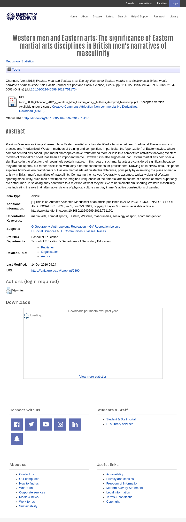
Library (174, 16)
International (145, 3)
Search (130, 3)
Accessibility (114, 474)
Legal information (118, 492)
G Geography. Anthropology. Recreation (58, 226)
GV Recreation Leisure (105, 226)
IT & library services (119, 424)
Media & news (29, 497)
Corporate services (32, 492)
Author (45, 256)
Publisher (47, 247)
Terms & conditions (119, 497)
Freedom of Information (122, 483)
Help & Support (140, 16)
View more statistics (93, 376)
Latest (110, 16)
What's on (26, 488)
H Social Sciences (43, 231)
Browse (97, 16)
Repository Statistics (20, 61)
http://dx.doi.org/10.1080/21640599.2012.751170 (56, 118)
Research (159, 16)
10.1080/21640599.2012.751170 (53, 89)
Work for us (27, 501)
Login (175, 3)
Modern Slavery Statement (124, 488)
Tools (14, 69)
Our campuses (29, 479)
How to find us (29, 483)
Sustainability (28, 506)
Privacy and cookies (120, 479)
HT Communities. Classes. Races (83, 231)
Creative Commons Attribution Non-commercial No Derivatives (94, 106)
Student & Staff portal (121, 419)
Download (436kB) (32, 111)
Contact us (26, 474)
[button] (9, 290)
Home (73, 16)
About (84, 16)
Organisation (49, 252)
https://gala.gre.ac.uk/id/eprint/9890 (55, 270)
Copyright (113, 501)
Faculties (162, 3)
